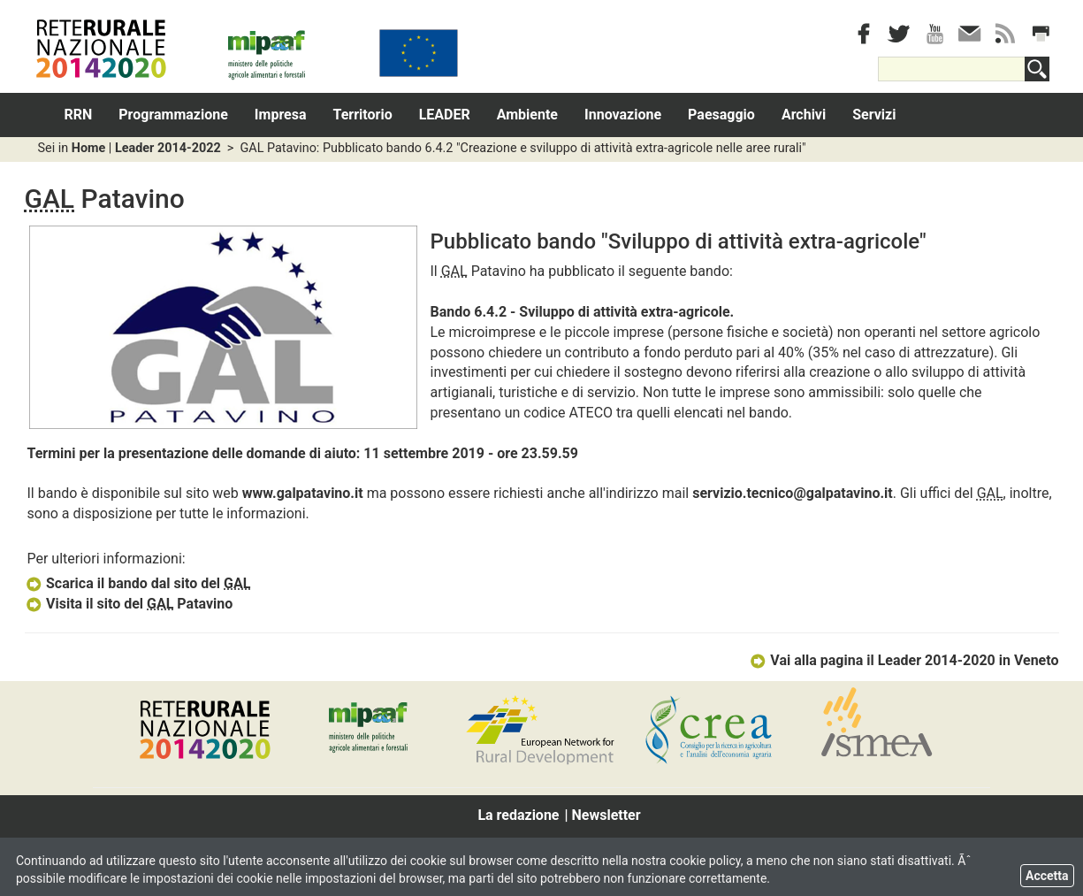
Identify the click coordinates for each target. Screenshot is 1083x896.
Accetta (1047, 876)
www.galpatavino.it (302, 493)
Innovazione (622, 114)
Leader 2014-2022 (168, 148)
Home (89, 148)
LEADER (444, 114)
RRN (79, 114)
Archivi (804, 114)
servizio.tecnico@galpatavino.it (792, 493)
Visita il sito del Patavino (129, 603)
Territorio (363, 114)
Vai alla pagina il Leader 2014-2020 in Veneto (904, 660)
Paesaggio (721, 114)
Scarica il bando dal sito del (138, 583)
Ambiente (527, 114)
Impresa (281, 114)
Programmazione (173, 114)
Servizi (874, 114)
